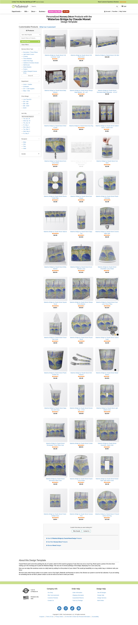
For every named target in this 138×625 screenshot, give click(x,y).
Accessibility (95, 616)
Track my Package (78, 600)
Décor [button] (33, 11)
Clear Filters (25, 44)
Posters (25, 69)
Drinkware (26, 86)
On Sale (65, 11)
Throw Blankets (27, 58)
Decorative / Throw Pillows (30, 52)
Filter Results (76, 531)
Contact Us (86, 531)
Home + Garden (27, 84)
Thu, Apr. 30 (26, 123)
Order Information (77, 592)
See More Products (57, 542)
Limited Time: (28, 2)
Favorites (114, 11)
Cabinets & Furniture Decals (31, 63)
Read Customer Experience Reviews (112, 2)
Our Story (50, 592)
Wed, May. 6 (26, 131)
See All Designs (101, 592)
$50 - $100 (26, 105)
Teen (24, 146)
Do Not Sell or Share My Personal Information (77, 616)
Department (24, 81)
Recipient (24, 139)
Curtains (25, 56)
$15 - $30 (25, 101)
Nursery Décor (30, 41)
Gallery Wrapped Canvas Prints (30, 72)
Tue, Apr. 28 (26, 118)
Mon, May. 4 (26, 127)
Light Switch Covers (28, 54)
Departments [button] (17, 11)
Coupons (41, 616)
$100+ (25, 108)
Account (107, 11)
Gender (23, 154)
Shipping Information (78, 595)
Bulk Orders (100, 600)
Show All (30, 75)
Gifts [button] (26, 11)
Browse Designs (53, 545)
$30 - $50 (25, 103)
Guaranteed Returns (78, 598)
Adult (24, 148)
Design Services (101, 598)
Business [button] (42, 11)
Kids (24, 144)
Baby (24, 142)
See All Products (64, 538)
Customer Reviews (53, 598)
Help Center (122, 11)
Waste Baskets (27, 67)
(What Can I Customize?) (47, 27)
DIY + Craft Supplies (28, 88)
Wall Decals (26, 65)
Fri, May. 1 (26, 125)
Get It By (24, 113)
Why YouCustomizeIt (53, 595)
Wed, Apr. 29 (26, 120)
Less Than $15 (27, 99)
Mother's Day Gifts (55, 11)
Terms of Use (49, 616)
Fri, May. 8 (26, 133)
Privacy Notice (59, 616)
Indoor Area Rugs (28, 60)
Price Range (25, 96)
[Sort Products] (30, 34)
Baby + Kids (26, 90)
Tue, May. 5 (26, 129)
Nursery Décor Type (27, 49)
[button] (123, 6)
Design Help (100, 595)
